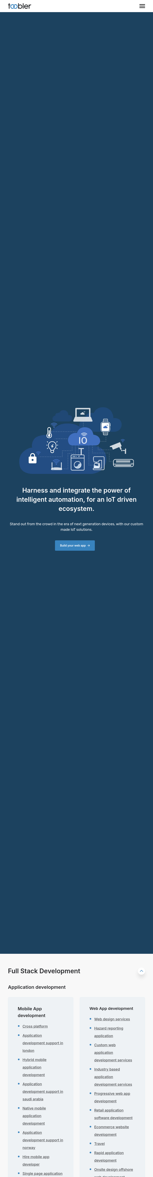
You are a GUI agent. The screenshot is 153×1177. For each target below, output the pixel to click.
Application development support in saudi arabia (43, 1091)
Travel (99, 1144)
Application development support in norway (43, 1140)
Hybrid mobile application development (34, 1067)
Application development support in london (43, 1043)
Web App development (111, 1008)
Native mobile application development (34, 1115)
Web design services (112, 1019)
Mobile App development (31, 1012)
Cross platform (35, 1026)
